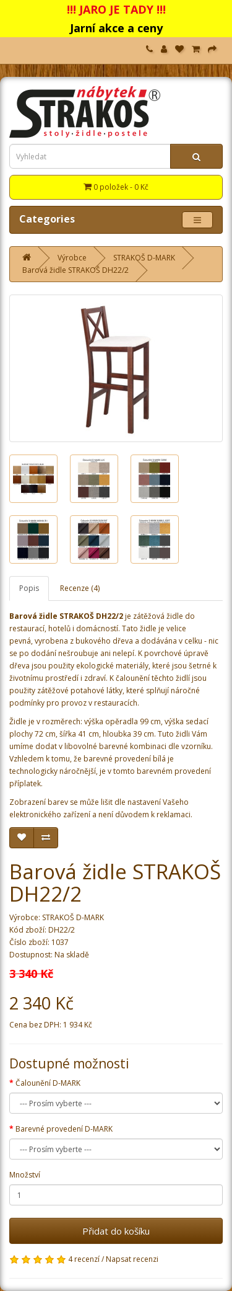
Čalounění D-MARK (47, 1083)
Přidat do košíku (116, 1231)
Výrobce (72, 257)
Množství (24, 1174)
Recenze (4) (80, 588)
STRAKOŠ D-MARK (144, 257)
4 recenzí (84, 1259)
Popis (29, 588)
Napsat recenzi (132, 1259)
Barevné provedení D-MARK (64, 1129)
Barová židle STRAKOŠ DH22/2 (75, 270)
